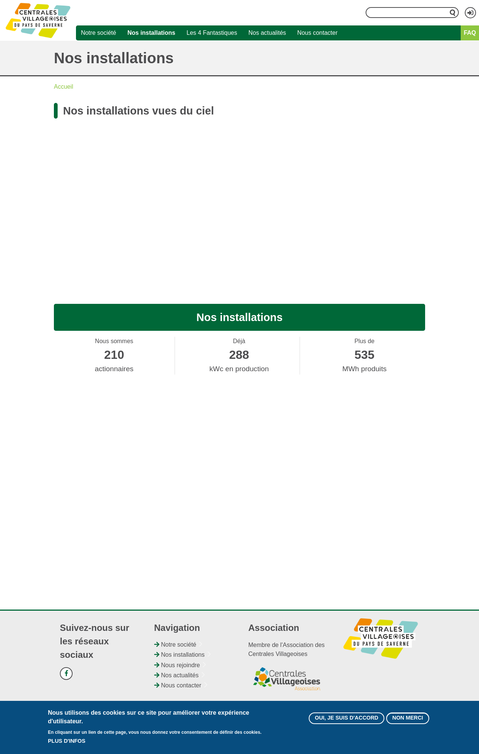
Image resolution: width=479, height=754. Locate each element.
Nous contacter (317, 33)
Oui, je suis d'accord (346, 718)
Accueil (63, 86)
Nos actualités (267, 33)
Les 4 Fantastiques (212, 33)
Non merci (407, 718)
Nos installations (151, 33)
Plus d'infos (66, 741)
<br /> (239, 201)
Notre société (98, 33)
